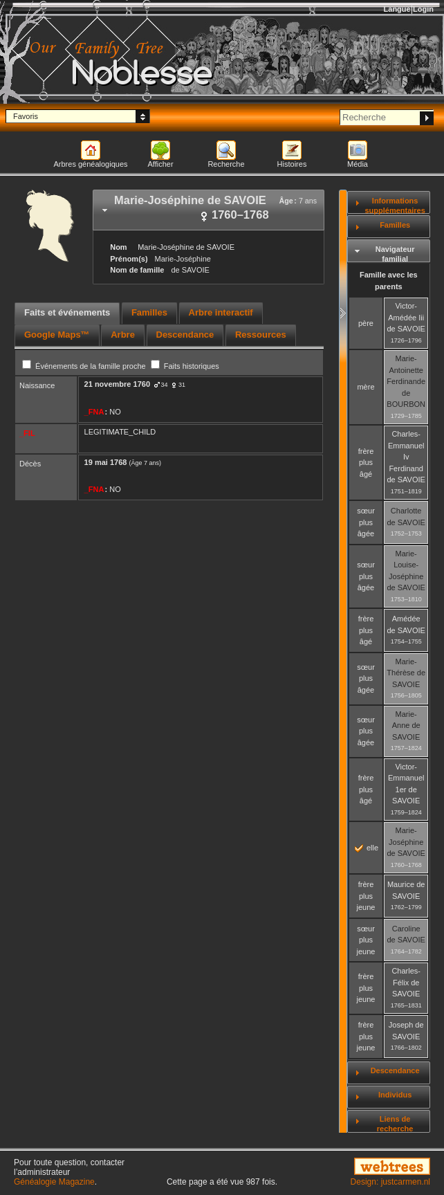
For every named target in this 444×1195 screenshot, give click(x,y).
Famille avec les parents (389, 281)
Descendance (395, 1070)
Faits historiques (185, 366)
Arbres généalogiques (90, 164)
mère (365, 387)
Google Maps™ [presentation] (57, 334)
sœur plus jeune (366, 940)
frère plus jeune (366, 895)
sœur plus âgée (366, 522)
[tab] (208, 210)
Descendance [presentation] (185, 334)
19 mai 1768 (105, 462)
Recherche (225, 164)
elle (366, 847)
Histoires (292, 164)
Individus (394, 1095)
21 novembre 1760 (117, 384)
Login (423, 9)
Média (357, 164)
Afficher (160, 164)
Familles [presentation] (149, 312)
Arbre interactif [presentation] (221, 312)
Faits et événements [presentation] (67, 312)
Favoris (25, 116)
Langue (397, 9)
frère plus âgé (366, 462)
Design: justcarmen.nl (390, 1182)
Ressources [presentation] (260, 334)
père (365, 323)
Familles (395, 225)
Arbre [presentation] (123, 334)
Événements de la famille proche (85, 366)
